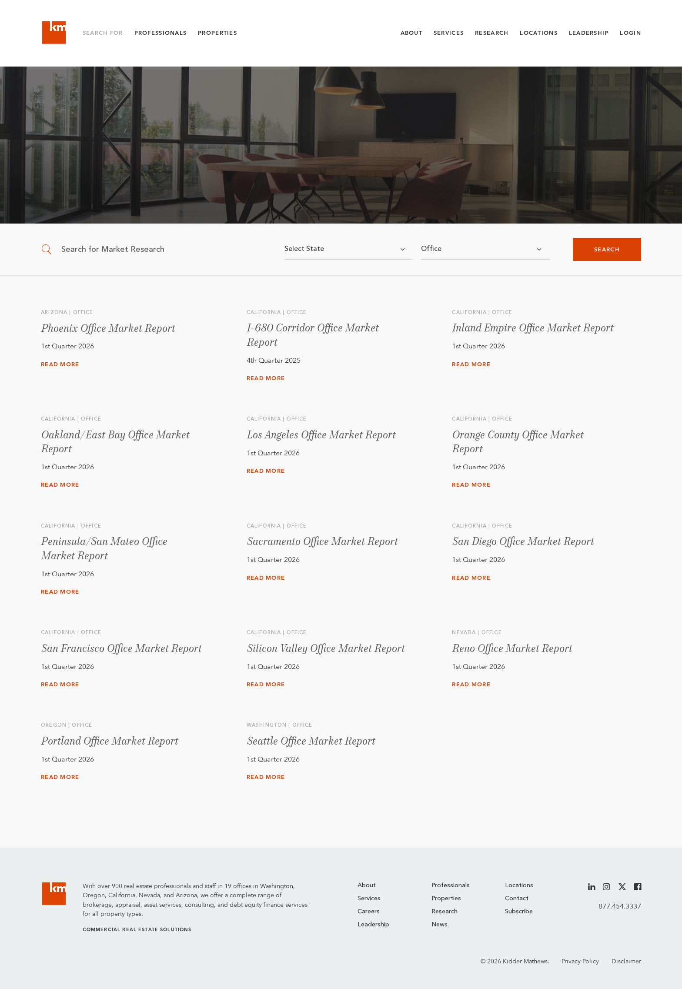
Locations (539, 33)
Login (630, 33)
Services (449, 33)
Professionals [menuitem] (450, 885)
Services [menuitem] (369, 898)
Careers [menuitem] (369, 912)
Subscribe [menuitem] (519, 912)
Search (607, 249)
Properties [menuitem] (446, 898)
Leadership (589, 33)
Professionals (160, 33)
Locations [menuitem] (519, 885)
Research (491, 33)
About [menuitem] (367, 885)
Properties (217, 33)
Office (431, 249)
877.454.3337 (619, 906)
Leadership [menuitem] (373, 925)
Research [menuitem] (444, 912)
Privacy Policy (580, 961)
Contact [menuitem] (516, 898)
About (411, 33)
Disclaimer (626, 961)
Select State (304, 249)
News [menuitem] (439, 925)
